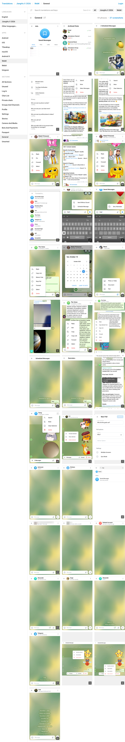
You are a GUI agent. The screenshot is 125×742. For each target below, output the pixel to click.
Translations (7, 3)
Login (120, 3)
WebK (37, 3)
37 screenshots (116, 18)
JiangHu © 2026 (23, 3)
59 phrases (102, 18)
